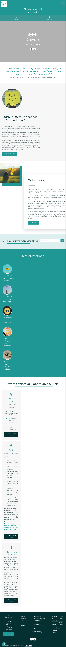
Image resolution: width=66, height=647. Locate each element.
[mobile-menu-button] (63, 3)
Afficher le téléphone (13, 428)
